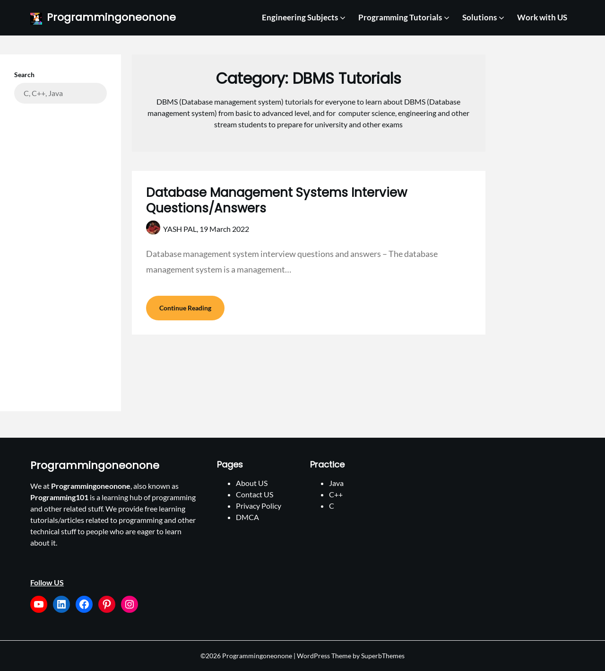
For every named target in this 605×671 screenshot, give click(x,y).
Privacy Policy (258, 505)
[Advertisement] (60, 250)
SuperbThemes (383, 656)
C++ (336, 494)
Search (24, 75)
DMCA (247, 516)
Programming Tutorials (400, 17)
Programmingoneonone (111, 18)
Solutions (479, 17)
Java (336, 482)
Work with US (542, 17)
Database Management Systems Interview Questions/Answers (276, 200)
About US (252, 482)
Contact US (254, 494)
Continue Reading (185, 308)
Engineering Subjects (300, 17)
